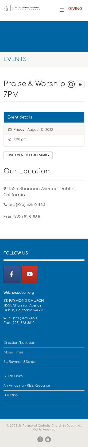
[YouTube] (29, 274)
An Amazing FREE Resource (27, 385)
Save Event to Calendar (28, 155)
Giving (75, 9)
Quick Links (13, 376)
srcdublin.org (23, 293)
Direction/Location (19, 342)
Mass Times (13, 352)
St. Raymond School (21, 362)
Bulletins (11, 395)
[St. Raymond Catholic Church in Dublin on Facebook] (12, 274)
